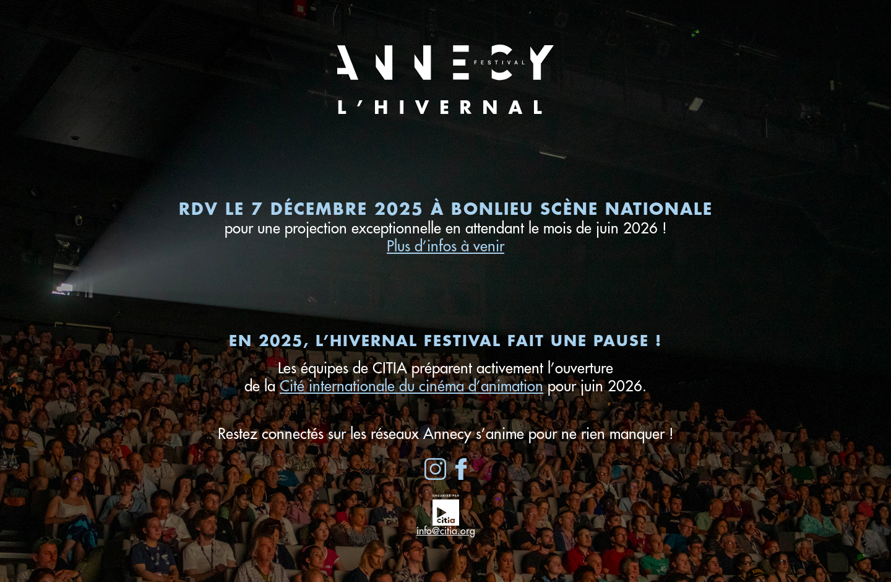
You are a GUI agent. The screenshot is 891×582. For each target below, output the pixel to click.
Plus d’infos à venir (445, 246)
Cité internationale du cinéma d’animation (411, 386)
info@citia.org (445, 531)
